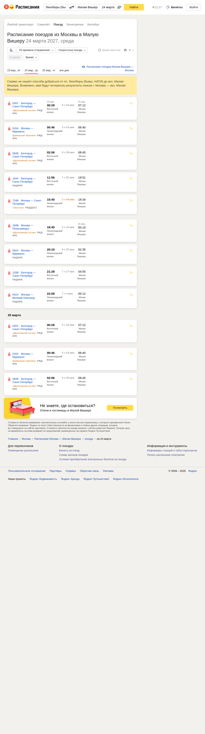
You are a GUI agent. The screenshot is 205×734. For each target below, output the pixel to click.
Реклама (108, 470)
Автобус (93, 24)
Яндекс (192, 470)
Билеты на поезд (69, 450)
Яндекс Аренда (70, 478)
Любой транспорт (20, 24)
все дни (64, 70)
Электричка (74, 24)
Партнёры (55, 470)
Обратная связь (89, 470)
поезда (89, 438)
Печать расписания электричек (166, 454)
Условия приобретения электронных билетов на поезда (92, 459)
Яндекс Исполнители (126, 478)
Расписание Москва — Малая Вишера (57, 438)
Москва (26, 438)
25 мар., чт (48, 70)
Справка (71, 470)
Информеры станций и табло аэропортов (172, 450)
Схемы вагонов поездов (73, 454)
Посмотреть (120, 407)
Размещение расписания (23, 450)
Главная (13, 438)
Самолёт (43, 24)
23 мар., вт (13, 70)
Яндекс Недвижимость (43, 478)
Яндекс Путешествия (96, 478)
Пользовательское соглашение (26, 470)
